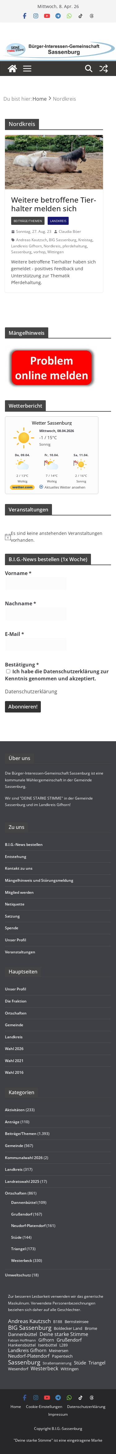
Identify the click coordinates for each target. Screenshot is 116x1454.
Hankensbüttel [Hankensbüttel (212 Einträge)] (22, 1345)
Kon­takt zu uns (18, 868)
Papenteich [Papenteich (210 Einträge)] (62, 1356)
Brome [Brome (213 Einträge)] (91, 1328)
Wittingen (55, 251)
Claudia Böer (70, 231)
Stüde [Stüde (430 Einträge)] (80, 1362)
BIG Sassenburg (62, 239)
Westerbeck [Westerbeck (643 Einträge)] (44, 1369)
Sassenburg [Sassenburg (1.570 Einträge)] (24, 1362)
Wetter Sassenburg (52, 423)
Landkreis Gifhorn (26, 246)
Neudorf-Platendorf (28, 1225)
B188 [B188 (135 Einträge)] (57, 1321)
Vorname (18, 573)
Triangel (18, 1248)
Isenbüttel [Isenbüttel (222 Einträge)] (47, 1345)
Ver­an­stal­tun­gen (20, 952)
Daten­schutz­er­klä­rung (86, 1406)
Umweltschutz (18, 1275)
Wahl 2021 (14, 1060)
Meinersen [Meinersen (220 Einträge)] (58, 1350)
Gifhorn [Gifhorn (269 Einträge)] (46, 1340)
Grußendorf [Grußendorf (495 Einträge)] (69, 1340)
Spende (11, 928)
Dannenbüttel (24, 1202)
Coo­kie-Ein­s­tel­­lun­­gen (44, 1406)
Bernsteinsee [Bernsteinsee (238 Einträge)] (76, 1321)
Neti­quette (14, 904)
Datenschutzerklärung (31, 691)
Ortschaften (16, 1193)
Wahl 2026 (14, 1048)
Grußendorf (21, 1214)
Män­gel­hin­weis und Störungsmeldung (39, 880)
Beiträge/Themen (28, 221)
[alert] (58, 537)
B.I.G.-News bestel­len (24, 844)
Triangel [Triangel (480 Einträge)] (96, 1362)
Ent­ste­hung (15, 856)
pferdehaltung (74, 246)
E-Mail (14, 634)
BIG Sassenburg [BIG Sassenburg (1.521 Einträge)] (29, 1327)
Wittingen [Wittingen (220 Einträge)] (70, 1369)
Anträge (12, 1121)
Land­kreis (14, 1037)
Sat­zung (12, 916)
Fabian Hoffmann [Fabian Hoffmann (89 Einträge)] (22, 1340)
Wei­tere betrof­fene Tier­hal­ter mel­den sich (53, 204)
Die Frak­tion (16, 1001)
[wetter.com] (22, 488)
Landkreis (58, 221)
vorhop (39, 251)
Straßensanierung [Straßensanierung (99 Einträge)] (57, 1363)
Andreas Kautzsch (31, 239)
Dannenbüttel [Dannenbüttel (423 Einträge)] (22, 1334)
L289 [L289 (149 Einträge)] (63, 1345)
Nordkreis (52, 246)
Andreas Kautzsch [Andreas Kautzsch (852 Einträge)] (29, 1321)
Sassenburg (21, 251)
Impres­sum (58, 1414)
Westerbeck (21, 1260)
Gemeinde (14, 1024)
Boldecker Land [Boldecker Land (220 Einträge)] (68, 1328)
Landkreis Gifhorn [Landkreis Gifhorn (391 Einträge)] (27, 1350)
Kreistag (85, 239)
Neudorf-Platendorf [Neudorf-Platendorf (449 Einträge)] (28, 1356)
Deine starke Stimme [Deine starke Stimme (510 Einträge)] (64, 1334)
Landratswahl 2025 (22, 1181)
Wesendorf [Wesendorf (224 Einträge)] (18, 1369)
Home (16, 1406)
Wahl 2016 (14, 1072)
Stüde (16, 1237)
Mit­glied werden (19, 892)
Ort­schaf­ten (16, 1013)
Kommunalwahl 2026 (24, 1157)
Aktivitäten (15, 1109)
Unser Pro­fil (15, 940)
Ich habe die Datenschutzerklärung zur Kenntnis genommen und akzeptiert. (57, 675)
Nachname (20, 603)
